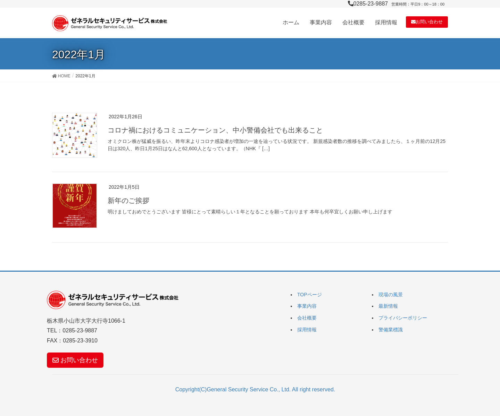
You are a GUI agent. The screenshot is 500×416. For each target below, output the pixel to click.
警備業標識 (390, 329)
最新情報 (388, 306)
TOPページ (309, 294)
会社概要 (307, 318)
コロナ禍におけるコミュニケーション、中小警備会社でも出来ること (215, 130)
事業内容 (307, 306)
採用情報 (307, 329)
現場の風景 (390, 294)
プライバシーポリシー (402, 318)
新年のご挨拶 (128, 200)
